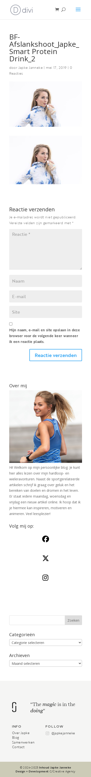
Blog (15, 737)
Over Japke (21, 732)
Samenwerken (23, 742)
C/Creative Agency (62, 771)
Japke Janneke (30, 67)
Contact (18, 747)
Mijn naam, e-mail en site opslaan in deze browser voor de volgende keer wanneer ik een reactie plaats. (44, 335)
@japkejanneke (63, 733)
